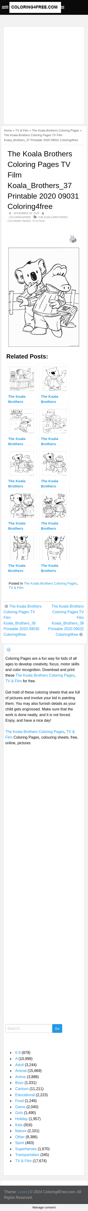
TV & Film (21, 130)
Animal (21, 1071)
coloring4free (20, 217)
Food (19, 1101)
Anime (20, 1077)
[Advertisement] (44, 73)
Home (8, 130)
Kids (19, 1125)
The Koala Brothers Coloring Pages (55, 130)
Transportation (27, 1155)
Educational (25, 1095)
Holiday (21, 1119)
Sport (19, 1143)
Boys (19, 1083)
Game (20, 1107)
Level (22, 1192)
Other (20, 1137)
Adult (19, 1065)
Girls (19, 1113)
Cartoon (22, 1089)
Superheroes (26, 1149)
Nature (21, 1131)
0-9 (18, 1053)
